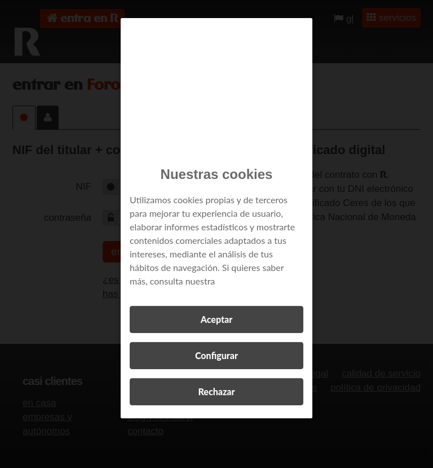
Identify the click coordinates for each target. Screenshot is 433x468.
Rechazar (216, 391)
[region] (216, 218)
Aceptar (216, 319)
